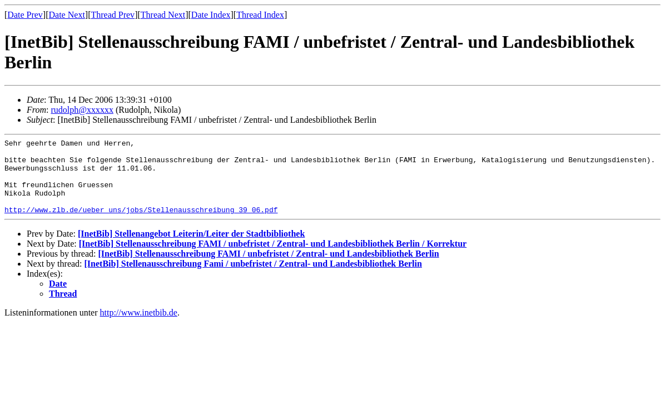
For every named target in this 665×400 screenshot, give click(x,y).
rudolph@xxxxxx (82, 109)
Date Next (67, 14)
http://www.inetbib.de (138, 327)
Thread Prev (113, 14)
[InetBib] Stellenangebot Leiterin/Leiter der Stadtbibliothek (191, 248)
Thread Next (163, 14)
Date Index (211, 14)
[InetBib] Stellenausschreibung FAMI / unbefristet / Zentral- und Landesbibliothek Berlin (268, 268)
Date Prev (25, 14)
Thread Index (260, 14)
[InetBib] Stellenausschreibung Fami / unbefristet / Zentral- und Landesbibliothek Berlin (253, 278)
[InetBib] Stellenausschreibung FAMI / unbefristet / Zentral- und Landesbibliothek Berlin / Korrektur (273, 258)
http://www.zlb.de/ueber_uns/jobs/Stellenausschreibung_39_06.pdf (140, 224)
